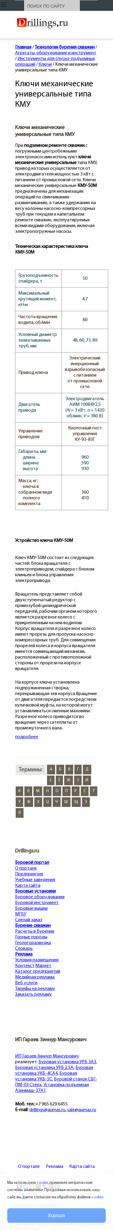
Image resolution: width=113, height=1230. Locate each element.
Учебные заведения (35, 879)
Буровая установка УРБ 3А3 (67, 1062)
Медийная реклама (35, 977)
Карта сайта (27, 885)
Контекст (24, 965)
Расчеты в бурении (34, 931)
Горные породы (31, 937)
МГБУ (20, 914)
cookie (43, 1183)
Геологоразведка (33, 943)
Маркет (43, 965)
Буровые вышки (31, 908)
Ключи (45, 64)
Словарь (24, 948)
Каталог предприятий (37, 971)
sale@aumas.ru (81, 1110)
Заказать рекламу (33, 994)
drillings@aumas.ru (47, 1110)
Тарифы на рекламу (35, 988)
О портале (26, 868)
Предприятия (29, 874)
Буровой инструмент (37, 902)
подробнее (26, 737)
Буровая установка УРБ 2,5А (44, 1067)
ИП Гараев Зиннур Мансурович (47, 1056)
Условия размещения (36, 960)
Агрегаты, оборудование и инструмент (55, 53)
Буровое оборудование (40, 897)
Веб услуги (26, 983)
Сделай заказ (28, 920)
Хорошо (56, 1215)
